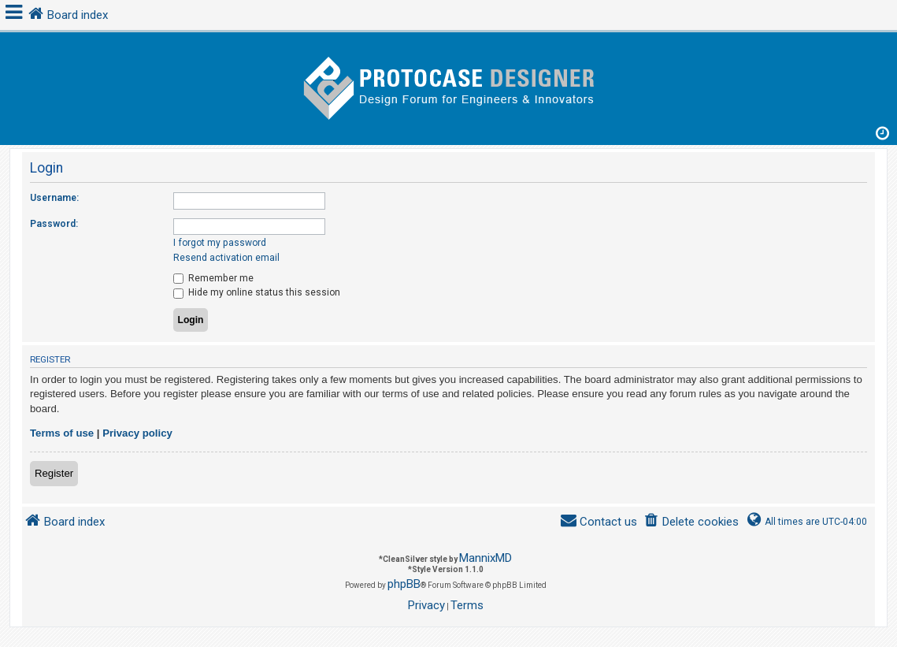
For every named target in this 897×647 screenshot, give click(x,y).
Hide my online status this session (256, 292)
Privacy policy (137, 433)
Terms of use (62, 433)
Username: (54, 197)
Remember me (213, 278)
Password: (54, 223)
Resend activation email (226, 257)
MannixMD (485, 558)
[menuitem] (691, 522)
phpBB (404, 584)
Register (54, 473)
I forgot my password (219, 242)
